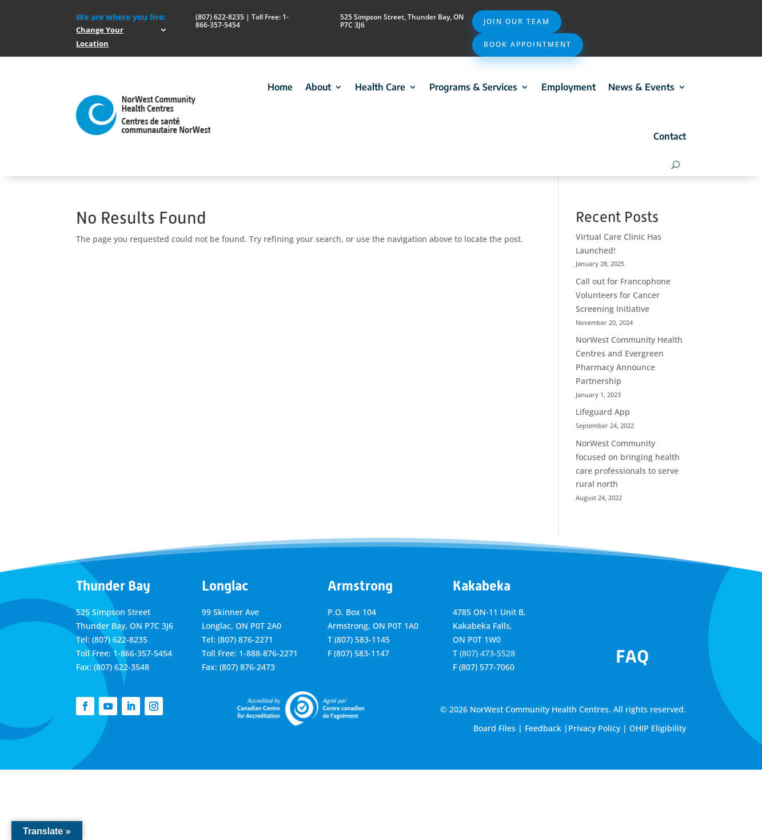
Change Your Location (99, 37)
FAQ (632, 656)
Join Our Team (517, 21)
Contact (669, 136)
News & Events (641, 87)
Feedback (543, 728)
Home (280, 87)
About (318, 87)
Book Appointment (528, 44)
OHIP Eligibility (657, 728)
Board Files (494, 728)
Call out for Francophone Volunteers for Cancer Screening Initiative (623, 295)
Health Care (380, 87)
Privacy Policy (594, 728)
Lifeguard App (603, 411)
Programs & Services (473, 87)
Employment (568, 87)
